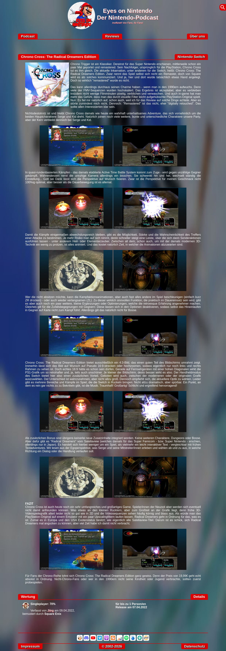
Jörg (50, 610)
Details (199, 597)
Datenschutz (194, 646)
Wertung (28, 597)
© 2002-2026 (112, 646)
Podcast (28, 36)
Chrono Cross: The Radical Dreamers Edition (58, 57)
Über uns (197, 36)
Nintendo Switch (191, 57)
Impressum (30, 646)
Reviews (112, 36)
